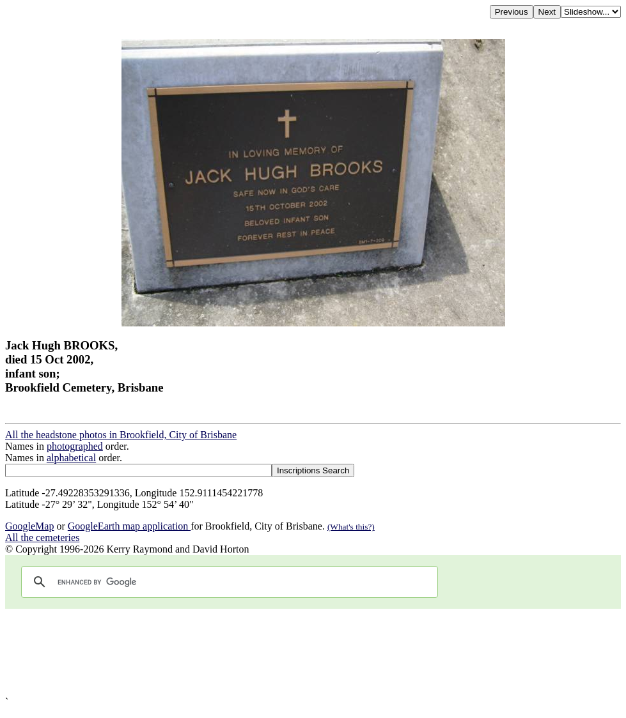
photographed (75, 446)
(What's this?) (351, 526)
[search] (228, 582)
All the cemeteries (42, 537)
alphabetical (71, 457)
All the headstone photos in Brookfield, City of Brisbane (121, 434)
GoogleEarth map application (129, 526)
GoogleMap (29, 526)
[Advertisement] (313, 652)
